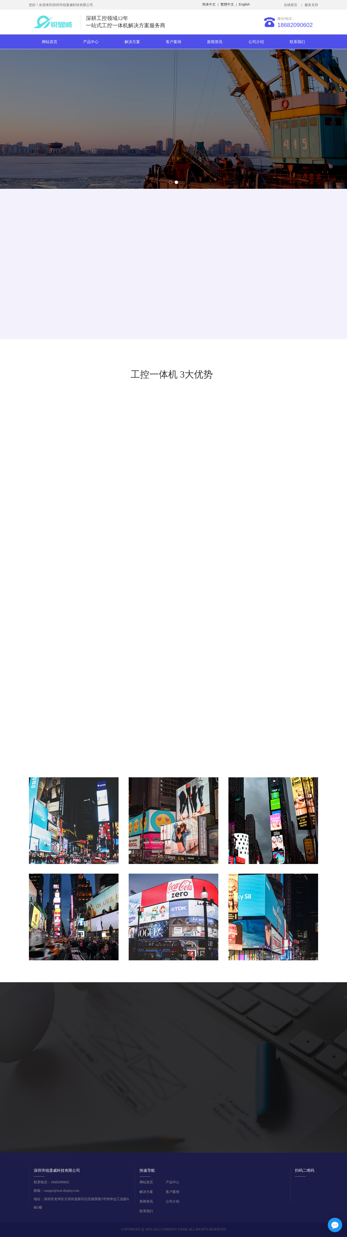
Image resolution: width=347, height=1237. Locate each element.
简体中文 (209, 4)
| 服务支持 (309, 5)
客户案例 (173, 42)
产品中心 (91, 42)
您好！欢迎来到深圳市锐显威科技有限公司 (61, 5)
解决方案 (132, 42)
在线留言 (291, 5)
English (244, 4)
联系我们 (297, 42)
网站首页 (49, 42)
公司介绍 (256, 42)
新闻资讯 (214, 42)
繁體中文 (227, 4)
